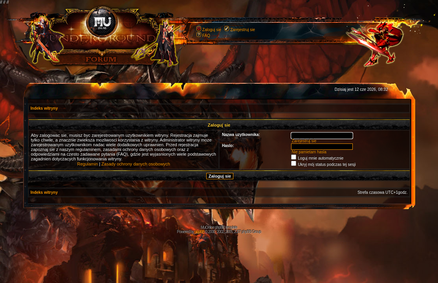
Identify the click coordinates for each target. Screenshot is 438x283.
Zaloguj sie (211, 30)
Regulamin (87, 164)
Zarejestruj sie (242, 30)
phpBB (199, 232)
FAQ (206, 35)
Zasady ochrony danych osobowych (135, 164)
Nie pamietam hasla (308, 152)
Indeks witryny (44, 108)
